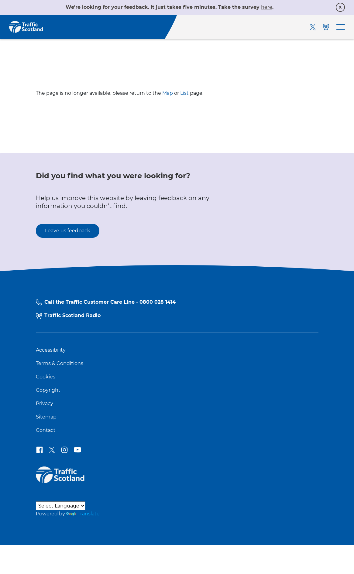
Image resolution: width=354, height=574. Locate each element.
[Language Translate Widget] (60, 505)
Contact (46, 430)
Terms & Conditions (59, 363)
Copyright (48, 390)
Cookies (45, 376)
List (184, 93)
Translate (83, 514)
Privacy (44, 403)
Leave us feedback (67, 231)
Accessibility (51, 350)
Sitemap (46, 417)
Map (167, 93)
